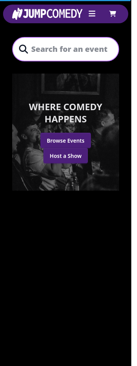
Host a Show (66, 155)
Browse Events (65, 140)
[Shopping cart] (112, 14)
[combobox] (70, 49)
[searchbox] (70, 49)
